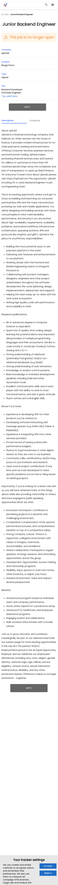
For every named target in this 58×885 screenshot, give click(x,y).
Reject (48, 873)
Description (7, 120)
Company (34, 120)
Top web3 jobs (9, 96)
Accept (48, 866)
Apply (27, 107)
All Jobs (4, 14)
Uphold (5, 53)
